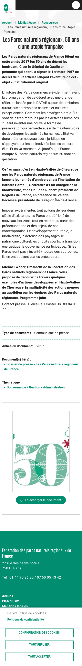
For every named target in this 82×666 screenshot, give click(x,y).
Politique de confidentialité (25, 620)
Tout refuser (39, 645)
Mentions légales (15, 606)
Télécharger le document (43, 500)
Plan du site (11, 601)
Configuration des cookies (39, 633)
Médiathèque (27, 22)
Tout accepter (39, 657)
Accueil (7, 22)
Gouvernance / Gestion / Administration (36, 387)
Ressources (50, 22)
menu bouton (76, 5)
